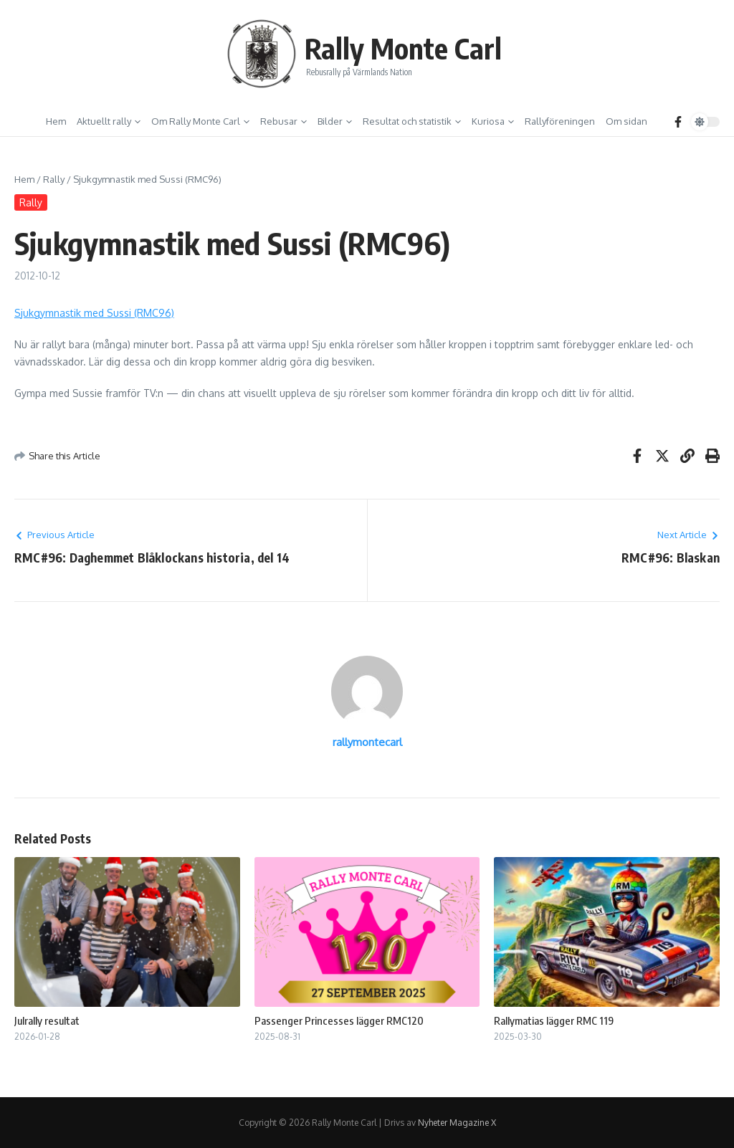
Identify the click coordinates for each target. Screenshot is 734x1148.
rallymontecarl (367, 742)
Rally (54, 179)
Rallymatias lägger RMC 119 (554, 1020)
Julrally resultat (47, 1020)
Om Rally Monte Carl (200, 121)
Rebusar (283, 121)
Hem (56, 121)
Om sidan (626, 121)
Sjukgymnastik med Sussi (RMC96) (94, 313)
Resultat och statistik (412, 121)
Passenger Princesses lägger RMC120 (339, 1020)
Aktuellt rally (108, 121)
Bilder (335, 121)
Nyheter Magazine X (457, 1122)
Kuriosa (493, 121)
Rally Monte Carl (403, 48)
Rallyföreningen (560, 121)
